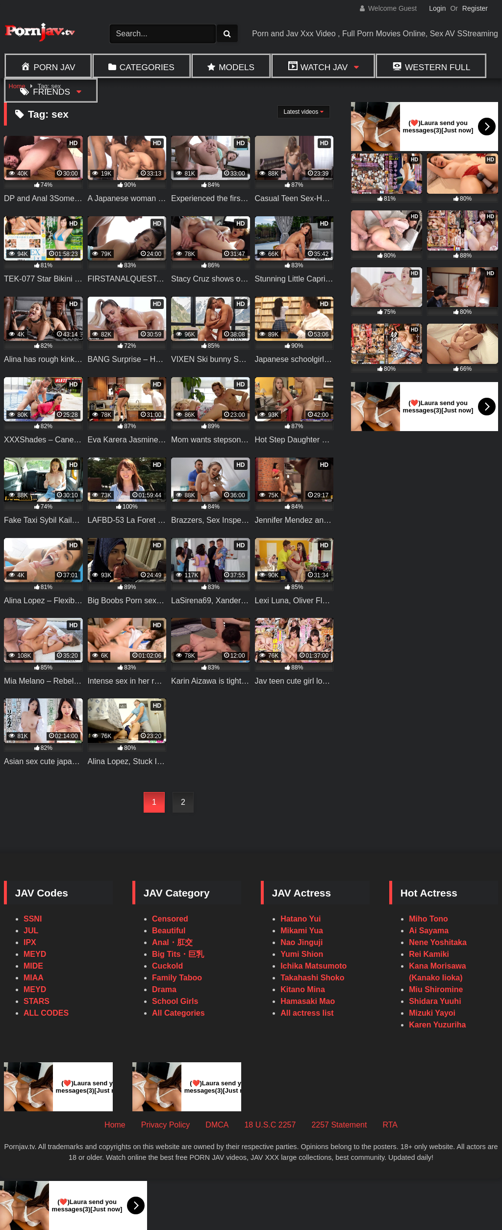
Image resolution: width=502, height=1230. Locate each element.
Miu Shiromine (436, 989)
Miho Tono (428, 919)
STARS (37, 1001)
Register (475, 8)
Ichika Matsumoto (313, 966)
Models (236, 67)
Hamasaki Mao (307, 1001)
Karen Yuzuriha (437, 1025)
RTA (390, 1125)
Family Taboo (177, 978)
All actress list (307, 1013)
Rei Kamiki (429, 954)
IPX (30, 942)
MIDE (33, 966)
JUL (31, 930)
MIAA (34, 978)
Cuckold (167, 966)
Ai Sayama (429, 930)
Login (437, 8)
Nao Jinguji (301, 942)
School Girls (175, 1001)
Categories (147, 67)
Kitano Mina (302, 989)
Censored (170, 919)
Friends (51, 92)
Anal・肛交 (172, 942)
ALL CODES (46, 1013)
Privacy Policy (165, 1125)
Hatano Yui (300, 919)
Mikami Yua (301, 930)
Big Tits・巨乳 (178, 954)
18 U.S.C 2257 (270, 1125)
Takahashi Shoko (312, 978)
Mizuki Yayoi (432, 1013)
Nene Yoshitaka (438, 942)
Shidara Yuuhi (435, 1001)
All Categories (178, 1013)
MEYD (35, 954)
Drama (164, 989)
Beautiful (168, 930)
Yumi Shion (301, 954)
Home (115, 1125)
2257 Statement (339, 1125)
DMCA (216, 1125)
